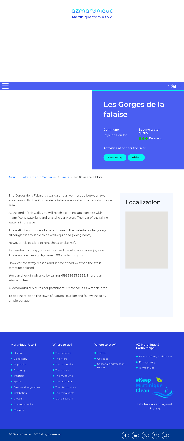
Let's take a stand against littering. (154, 406)
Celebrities (20, 392)
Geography (20, 358)
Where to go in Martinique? (39, 177)
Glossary (19, 398)
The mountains (65, 364)
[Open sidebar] (175, 86)
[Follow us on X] (145, 435)
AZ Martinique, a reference (155, 356)
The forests (62, 370)
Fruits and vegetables (27, 387)
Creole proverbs (23, 404)
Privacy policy (147, 362)
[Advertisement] (92, 55)
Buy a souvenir (65, 398)
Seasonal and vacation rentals (111, 365)
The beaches (63, 353)
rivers (65, 177)
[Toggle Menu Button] (5, 86)
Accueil (13, 177)
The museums (64, 375)
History (18, 353)
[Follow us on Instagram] (165, 435)
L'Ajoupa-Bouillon (115, 135)
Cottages (102, 358)
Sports (18, 381)
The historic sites (66, 387)
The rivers (61, 358)
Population (20, 364)
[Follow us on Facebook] (125, 435)
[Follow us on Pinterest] (155, 435)
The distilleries (64, 381)
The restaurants (65, 392)
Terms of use (146, 367)
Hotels (101, 353)
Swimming (115, 157)
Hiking (136, 157)
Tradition (19, 375)
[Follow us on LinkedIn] (135, 435)
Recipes (19, 410)
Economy (19, 370)
